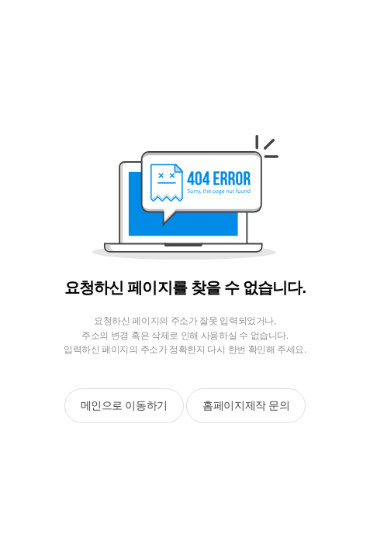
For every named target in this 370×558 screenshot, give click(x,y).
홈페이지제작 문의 (245, 405)
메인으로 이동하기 (124, 405)
